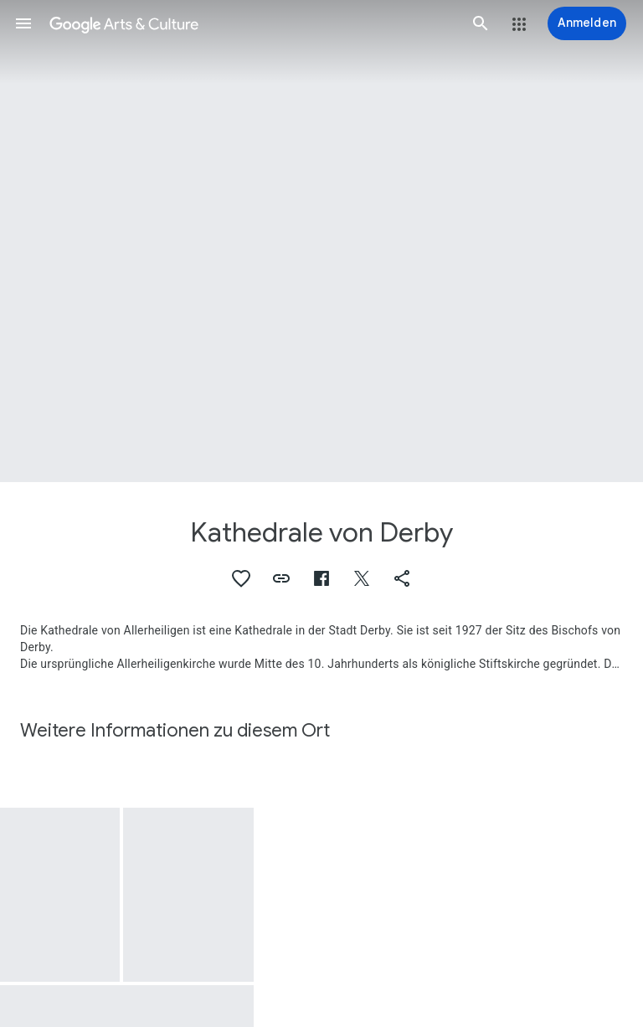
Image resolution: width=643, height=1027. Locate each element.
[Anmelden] (587, 23)
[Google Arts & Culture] (252, 23)
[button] (23, 23)
